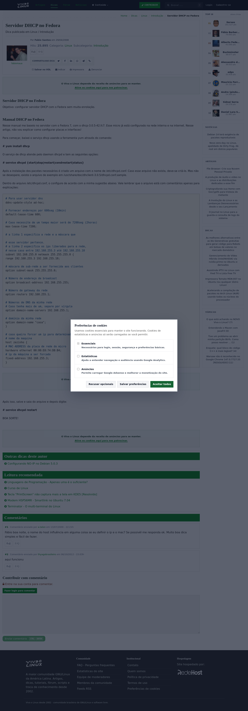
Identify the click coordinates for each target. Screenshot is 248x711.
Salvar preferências (133, 384)
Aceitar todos (162, 384)
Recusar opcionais (101, 384)
